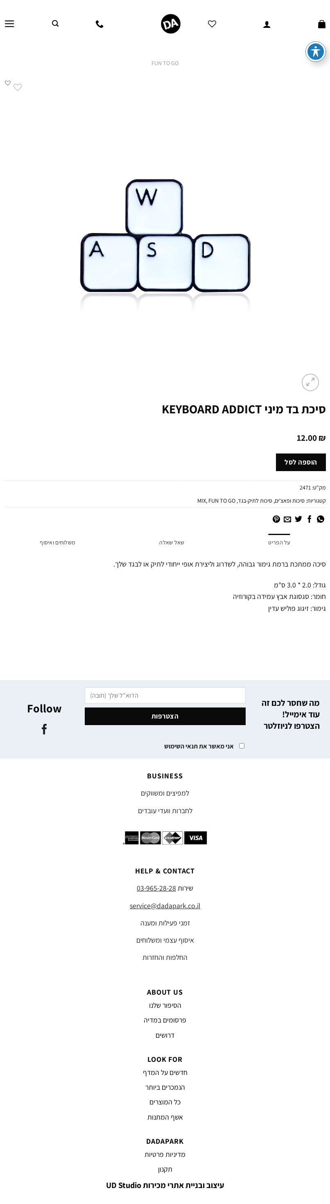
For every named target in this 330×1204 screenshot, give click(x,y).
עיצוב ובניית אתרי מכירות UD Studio (165, 1185)
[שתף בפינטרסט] (276, 520)
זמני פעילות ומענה (165, 922)
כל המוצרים (165, 1102)
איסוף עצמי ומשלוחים (165, 940)
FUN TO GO (165, 63)
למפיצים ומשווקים (165, 793)
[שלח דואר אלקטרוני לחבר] (287, 520)
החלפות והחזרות (165, 957)
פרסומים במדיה (165, 1020)
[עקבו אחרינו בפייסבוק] (44, 730)
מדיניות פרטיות (165, 1154)
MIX (201, 500)
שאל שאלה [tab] (171, 542)
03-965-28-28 (156, 888)
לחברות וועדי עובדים (165, 810)
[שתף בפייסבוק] (309, 520)
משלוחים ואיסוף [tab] (57, 542)
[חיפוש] (55, 24)
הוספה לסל (301, 462)
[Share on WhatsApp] (320, 520)
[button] (7, 82)
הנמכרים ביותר (165, 1087)
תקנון (165, 1169)
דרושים (165, 1035)
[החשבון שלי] (267, 24)
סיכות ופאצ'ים (290, 500)
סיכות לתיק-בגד (255, 500)
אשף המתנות (165, 1117)
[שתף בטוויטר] (298, 520)
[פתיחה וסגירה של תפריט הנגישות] (315, 33)
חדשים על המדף (165, 1072)
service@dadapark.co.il (165, 905)
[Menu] (9, 23)
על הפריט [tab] (279, 542)
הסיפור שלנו (165, 1005)
